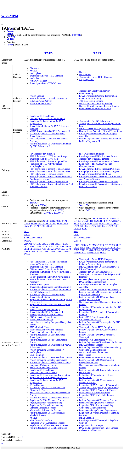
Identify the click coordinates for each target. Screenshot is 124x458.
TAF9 (38, 226)
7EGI (38, 249)
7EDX (65, 244)
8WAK (27, 251)
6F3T (32, 244)
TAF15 (47, 223)
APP (95, 218)
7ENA (50, 249)
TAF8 (32, 226)
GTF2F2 (54, 221)
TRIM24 (77, 228)
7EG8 (32, 246)
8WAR (67, 251)
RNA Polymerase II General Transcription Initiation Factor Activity (48, 99)
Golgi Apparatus (86, 79)
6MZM (58, 244)
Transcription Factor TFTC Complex (46, 83)
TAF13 (115, 223)
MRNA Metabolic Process (41, 319)
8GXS (68, 249)
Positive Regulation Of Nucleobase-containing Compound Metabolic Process (50, 363)
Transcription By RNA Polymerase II (95, 121)
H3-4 (60, 221)
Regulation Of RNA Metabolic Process (47, 400)
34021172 (83, 205)
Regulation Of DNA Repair (42, 116)
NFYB (112, 221)
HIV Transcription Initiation (42, 154)
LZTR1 (98, 221)
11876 (27, 234)
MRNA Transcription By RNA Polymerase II (50, 131)
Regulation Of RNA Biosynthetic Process (48, 377)
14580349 (76, 35)
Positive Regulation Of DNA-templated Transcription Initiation (47, 295)
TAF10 (27, 223)
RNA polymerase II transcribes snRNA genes (50, 169)
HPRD (10, 44)
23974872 (48, 213)
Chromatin (34, 68)
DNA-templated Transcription (43, 317)
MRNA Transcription (39, 284)
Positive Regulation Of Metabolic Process (48, 428)
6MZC (39, 244)
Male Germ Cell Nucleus (41, 420)
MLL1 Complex (37, 355)
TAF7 (26, 226)
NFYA (105, 221)
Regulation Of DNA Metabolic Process (47, 423)
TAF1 (66, 221)
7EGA (44, 246)
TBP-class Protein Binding (91, 101)
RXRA (83, 223)
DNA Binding (85, 372)
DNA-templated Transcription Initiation (47, 118)
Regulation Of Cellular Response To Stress (49, 425)
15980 (76, 234)
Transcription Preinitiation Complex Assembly (50, 287)
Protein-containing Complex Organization (48, 360)
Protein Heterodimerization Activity (95, 108)
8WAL (34, 251)
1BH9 (82, 245)
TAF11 (98, 53)
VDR (84, 228)
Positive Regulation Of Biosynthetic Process (49, 397)
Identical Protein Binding (41, 103)
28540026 (34, 203)
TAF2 (53, 223)
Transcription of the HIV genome (44, 159)
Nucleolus (34, 78)
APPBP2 (101, 218)
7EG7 (26, 246)
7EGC (56, 246)
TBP (43, 226)
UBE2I (49, 226)
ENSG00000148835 (33, 237)
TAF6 (65, 223)
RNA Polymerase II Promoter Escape (46, 174)
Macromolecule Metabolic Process (45, 410)
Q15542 (27, 241)
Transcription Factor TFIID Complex (46, 76)
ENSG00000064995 (83, 237)
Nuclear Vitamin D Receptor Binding (95, 103)
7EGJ (44, 249)
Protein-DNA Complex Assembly (45, 309)
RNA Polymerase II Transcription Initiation (49, 181)
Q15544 (77, 241)
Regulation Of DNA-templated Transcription (50, 375)
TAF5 (48, 53)
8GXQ (62, 249)
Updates (10, 39)
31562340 (42, 205)
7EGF (26, 249)
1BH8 (76, 245)
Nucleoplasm (35, 73)
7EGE (68, 246)
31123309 (59, 210)
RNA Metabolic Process (40, 327)
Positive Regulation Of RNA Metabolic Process (51, 357)
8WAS (27, 254)
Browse (10, 31)
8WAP (53, 251)
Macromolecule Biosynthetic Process (46, 330)
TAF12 (41, 223)
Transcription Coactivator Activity (94, 91)
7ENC (56, 249)
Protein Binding (37, 96)
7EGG (33, 249)
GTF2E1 (77, 221)
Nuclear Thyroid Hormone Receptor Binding (99, 106)
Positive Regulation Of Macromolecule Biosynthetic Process (47, 388)
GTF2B (115, 218)
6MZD (45, 244)
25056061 (58, 213)
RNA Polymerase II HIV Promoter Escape (48, 156)
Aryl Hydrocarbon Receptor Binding (46, 403)
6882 (76, 231)
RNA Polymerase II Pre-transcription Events (49, 161)
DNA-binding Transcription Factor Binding (98, 428)
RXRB (89, 223)
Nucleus (33, 71)
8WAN (40, 251)
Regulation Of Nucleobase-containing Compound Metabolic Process (47, 406)
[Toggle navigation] (2, 24)
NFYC (118, 221)
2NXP (27, 244)
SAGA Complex (37, 385)
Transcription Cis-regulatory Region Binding (99, 387)
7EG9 (38, 246)
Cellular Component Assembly (43, 372)
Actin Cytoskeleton (38, 81)
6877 (26, 231)
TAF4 (59, 223)
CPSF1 (46, 221)
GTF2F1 (86, 221)
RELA (76, 223)
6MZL (51, 244)
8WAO (47, 251)
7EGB (50, 246)
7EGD (62, 246)
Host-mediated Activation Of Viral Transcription (100, 131)
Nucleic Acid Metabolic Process (44, 367)
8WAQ (60, 251)
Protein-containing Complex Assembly (47, 350)
